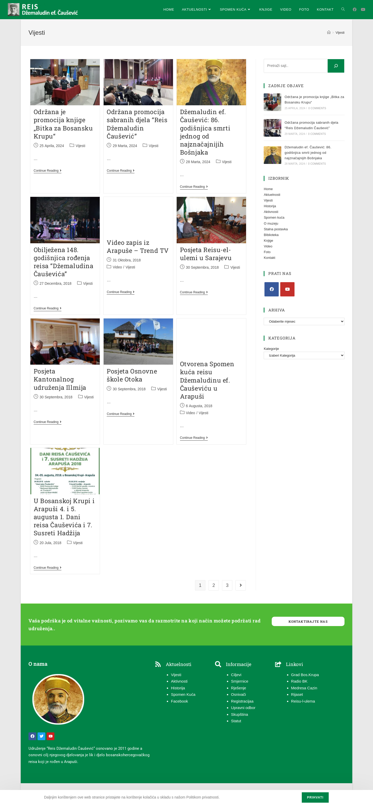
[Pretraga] (336, 66)
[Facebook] (271, 289)
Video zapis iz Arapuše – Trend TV (138, 246)
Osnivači (238, 694)
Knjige (268, 240)
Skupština (239, 714)
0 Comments (317, 108)
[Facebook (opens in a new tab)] (355, 9)
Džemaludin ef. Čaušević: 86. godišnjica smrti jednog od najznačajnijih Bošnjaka (205, 132)
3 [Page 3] (227, 585)
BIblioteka (271, 235)
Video (117, 267)
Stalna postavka (276, 229)
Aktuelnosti (272, 195)
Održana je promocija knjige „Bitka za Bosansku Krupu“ (63, 124)
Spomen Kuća (183, 694)
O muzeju (271, 223)
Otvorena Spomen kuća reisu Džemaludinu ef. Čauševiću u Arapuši (207, 380)
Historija (270, 206)
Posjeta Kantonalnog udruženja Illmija (60, 379)
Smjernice (239, 681)
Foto (267, 252)
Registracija (241, 701)
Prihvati (315, 797)
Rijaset (297, 694)
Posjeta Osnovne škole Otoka (132, 375)
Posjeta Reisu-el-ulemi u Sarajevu (206, 254)
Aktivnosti (271, 212)
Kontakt (269, 258)
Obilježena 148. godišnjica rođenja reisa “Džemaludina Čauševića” (64, 262)
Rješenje (238, 688)
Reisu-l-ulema (303, 701)
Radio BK (299, 681)
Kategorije (271, 349)
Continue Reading (47, 170)
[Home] (329, 32)
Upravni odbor (243, 707)
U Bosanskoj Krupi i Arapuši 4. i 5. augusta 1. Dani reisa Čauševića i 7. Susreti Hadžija (64, 517)
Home (268, 189)
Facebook (179, 701)
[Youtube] (287, 289)
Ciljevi (236, 674)
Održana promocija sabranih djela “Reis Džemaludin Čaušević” (137, 124)
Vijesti (340, 32)
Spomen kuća (274, 217)
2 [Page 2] (213, 585)
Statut (236, 721)
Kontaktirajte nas (308, 621)
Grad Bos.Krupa (305, 674)
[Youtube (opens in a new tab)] (363, 9)
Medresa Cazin (304, 688)
